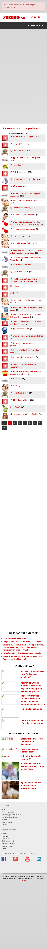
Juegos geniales (18, 144)
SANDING (23, 948)
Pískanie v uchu (18, 151)
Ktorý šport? (15, 407)
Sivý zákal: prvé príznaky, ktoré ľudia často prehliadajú (32, 674)
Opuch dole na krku (19, 272)
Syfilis (12, 293)
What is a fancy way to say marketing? (26, 336)
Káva (15, 379)
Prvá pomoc (6, 906)
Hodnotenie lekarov (19, 393)
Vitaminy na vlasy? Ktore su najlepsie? (26, 201)
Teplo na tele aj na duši (21, 265)
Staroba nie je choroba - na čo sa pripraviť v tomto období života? (32, 834)
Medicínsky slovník (8, 908)
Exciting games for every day (23, 179)
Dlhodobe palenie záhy (20, 208)
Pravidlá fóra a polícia (23, 136)
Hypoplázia (15, 286)
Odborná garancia (8, 879)
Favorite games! (18, 236)
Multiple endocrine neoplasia (23, 215)
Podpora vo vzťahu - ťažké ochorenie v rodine (22, 642)
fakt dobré (15, 165)
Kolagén (16, 186)
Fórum (4, 916)
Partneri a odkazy (7, 890)
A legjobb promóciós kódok (22, 243)
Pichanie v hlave (19, 400)
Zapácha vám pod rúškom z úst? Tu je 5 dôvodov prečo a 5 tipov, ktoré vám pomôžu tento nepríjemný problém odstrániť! (23, 647)
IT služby (35, 946)
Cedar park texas (20, 329)
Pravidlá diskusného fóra (10, 884)
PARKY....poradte (18, 172)
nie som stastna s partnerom (23, 229)
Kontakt (4, 892)
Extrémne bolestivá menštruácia (24, 414)
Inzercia (4, 887)
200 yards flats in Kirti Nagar (23, 357)
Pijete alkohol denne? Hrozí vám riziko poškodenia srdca (30, 853)
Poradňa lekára (7, 914)
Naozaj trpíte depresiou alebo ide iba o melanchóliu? (31, 777)
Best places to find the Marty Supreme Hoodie (22, 653)
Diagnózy (5, 903)
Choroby (4, 901)
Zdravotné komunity (8, 911)
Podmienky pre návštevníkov (11, 882)
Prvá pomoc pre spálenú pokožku (26, 158)
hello (13, 386)
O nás (4, 877)
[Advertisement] (23, 52)
